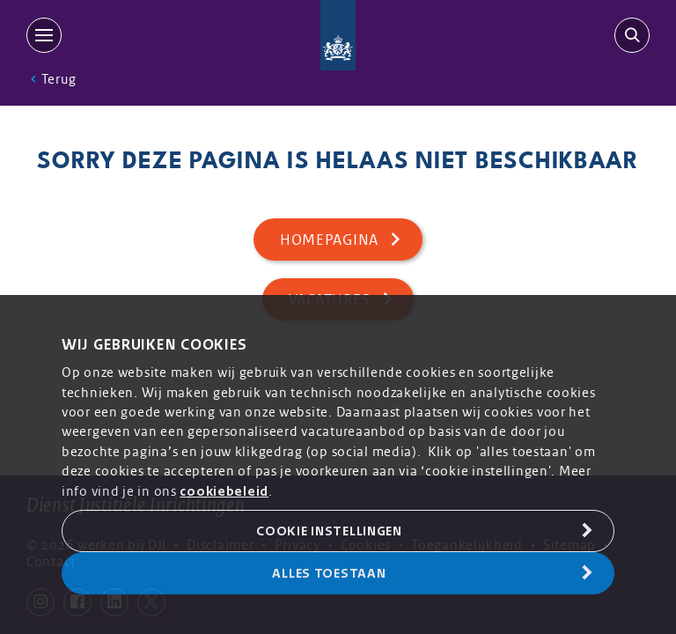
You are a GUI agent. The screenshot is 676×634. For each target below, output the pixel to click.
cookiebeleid (224, 491)
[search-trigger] (628, 35)
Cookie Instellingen (329, 531)
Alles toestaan (329, 573)
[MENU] (47, 35)
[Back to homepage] (338, 35)
